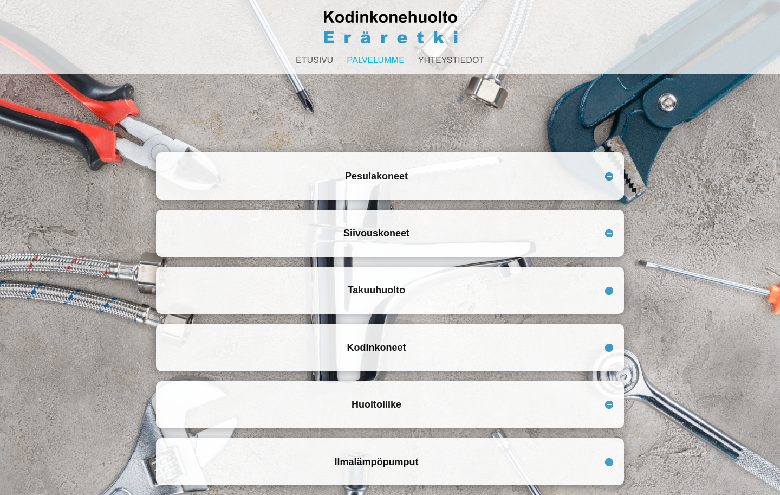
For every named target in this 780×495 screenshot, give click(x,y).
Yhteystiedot (451, 60)
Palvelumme (376, 60)
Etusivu (314, 60)
